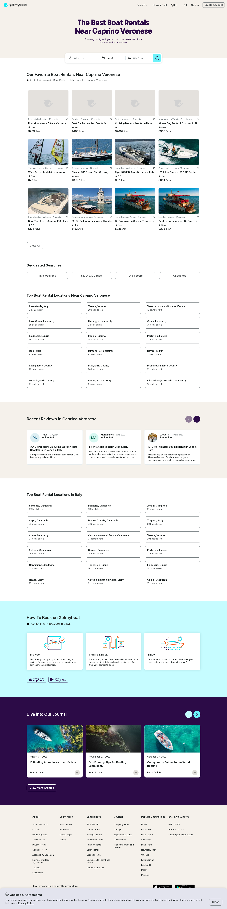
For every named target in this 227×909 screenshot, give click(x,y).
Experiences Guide (123, 834)
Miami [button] (144, 824)
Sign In (195, 5)
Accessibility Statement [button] (43, 855)
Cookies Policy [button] (39, 850)
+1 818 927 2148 (176, 829)
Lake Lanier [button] (146, 829)
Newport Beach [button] (148, 850)
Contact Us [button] (37, 872)
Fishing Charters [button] (94, 834)
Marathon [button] (145, 875)
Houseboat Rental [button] (95, 839)
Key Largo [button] (146, 865)
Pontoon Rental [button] (94, 844)
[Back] (188, 419)
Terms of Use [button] (85, 900)
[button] (159, 5)
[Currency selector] (184, 5)
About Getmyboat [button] (40, 824)
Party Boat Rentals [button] (95, 867)
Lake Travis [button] (146, 844)
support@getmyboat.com (181, 834)
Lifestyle (118, 829)
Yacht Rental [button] (93, 850)
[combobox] (82, 58)
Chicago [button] (145, 855)
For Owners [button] (65, 829)
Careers (36, 829)
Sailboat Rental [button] (94, 855)
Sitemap (36, 867)
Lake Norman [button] (147, 860)
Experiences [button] (94, 816)
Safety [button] (63, 839)
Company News (121, 824)
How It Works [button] (66, 824)
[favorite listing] (67, 119)
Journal (118, 816)
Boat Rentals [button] (93, 824)
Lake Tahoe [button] (147, 834)
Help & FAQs (174, 824)
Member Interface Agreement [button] (41, 861)
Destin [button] (144, 870)
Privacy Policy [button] (26, 903)
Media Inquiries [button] (39, 834)
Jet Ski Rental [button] (93, 829)
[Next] (196, 419)
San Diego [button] (146, 839)
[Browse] (142, 5)
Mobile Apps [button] (66, 834)
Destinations (120, 839)
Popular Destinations (153, 816)
